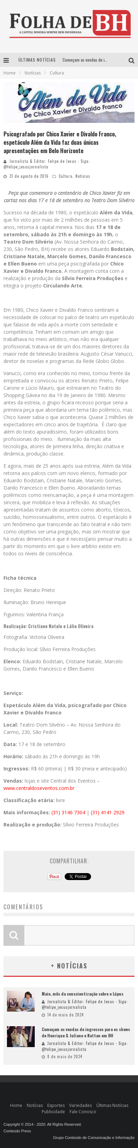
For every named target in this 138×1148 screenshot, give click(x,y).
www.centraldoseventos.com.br (38, 788)
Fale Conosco (83, 1112)
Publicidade (53, 1112)
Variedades (80, 1105)
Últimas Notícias (112, 1105)
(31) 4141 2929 (107, 812)
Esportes (56, 1105)
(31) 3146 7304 (68, 812)
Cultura (66, 176)
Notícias (82, 176)
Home (9, 73)
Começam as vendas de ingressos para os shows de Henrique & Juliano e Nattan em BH (86, 1032)
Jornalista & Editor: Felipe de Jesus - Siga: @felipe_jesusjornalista (46, 164)
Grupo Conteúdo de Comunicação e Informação (94, 1137)
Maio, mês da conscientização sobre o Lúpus (82, 994)
